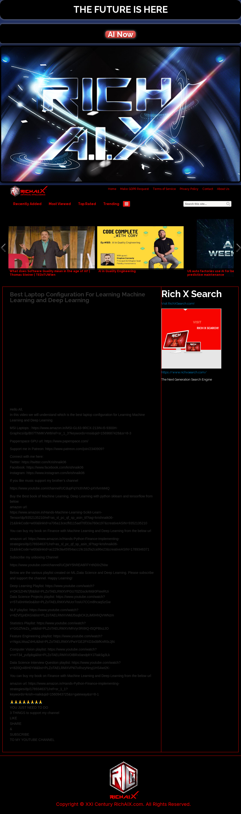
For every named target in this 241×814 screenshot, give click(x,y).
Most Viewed (60, 204)
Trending (111, 204)
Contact (207, 189)
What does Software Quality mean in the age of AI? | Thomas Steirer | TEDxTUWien (50, 272)
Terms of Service (164, 189)
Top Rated (87, 204)
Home (112, 189)
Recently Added (27, 204)
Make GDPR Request (134, 189)
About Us (223, 189)
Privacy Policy (189, 189)
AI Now (120, 34)
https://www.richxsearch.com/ (184, 372)
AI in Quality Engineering (117, 271)
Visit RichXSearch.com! (177, 303)
